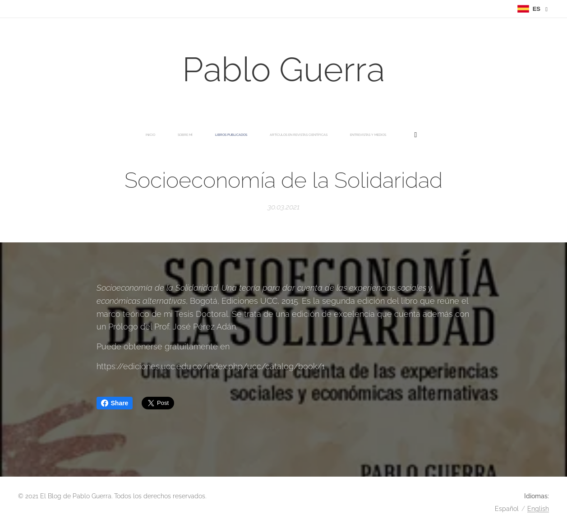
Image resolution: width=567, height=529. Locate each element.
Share (115, 403)
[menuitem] (176, 135)
